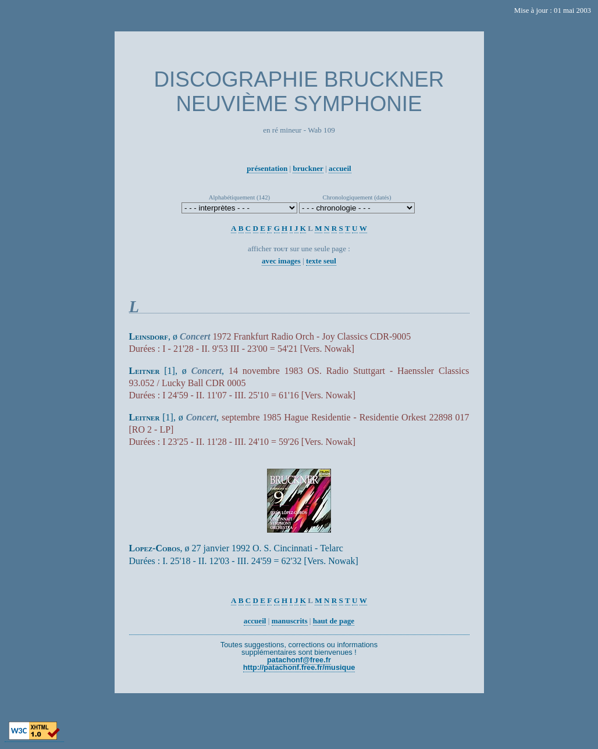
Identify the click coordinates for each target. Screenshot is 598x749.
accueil (340, 168)
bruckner (308, 168)
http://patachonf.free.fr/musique (299, 667)
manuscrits (290, 620)
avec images (281, 260)
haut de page (333, 620)
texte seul (321, 260)
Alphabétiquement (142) (239, 197)
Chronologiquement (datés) (357, 197)
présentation (267, 168)
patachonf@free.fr (299, 659)
